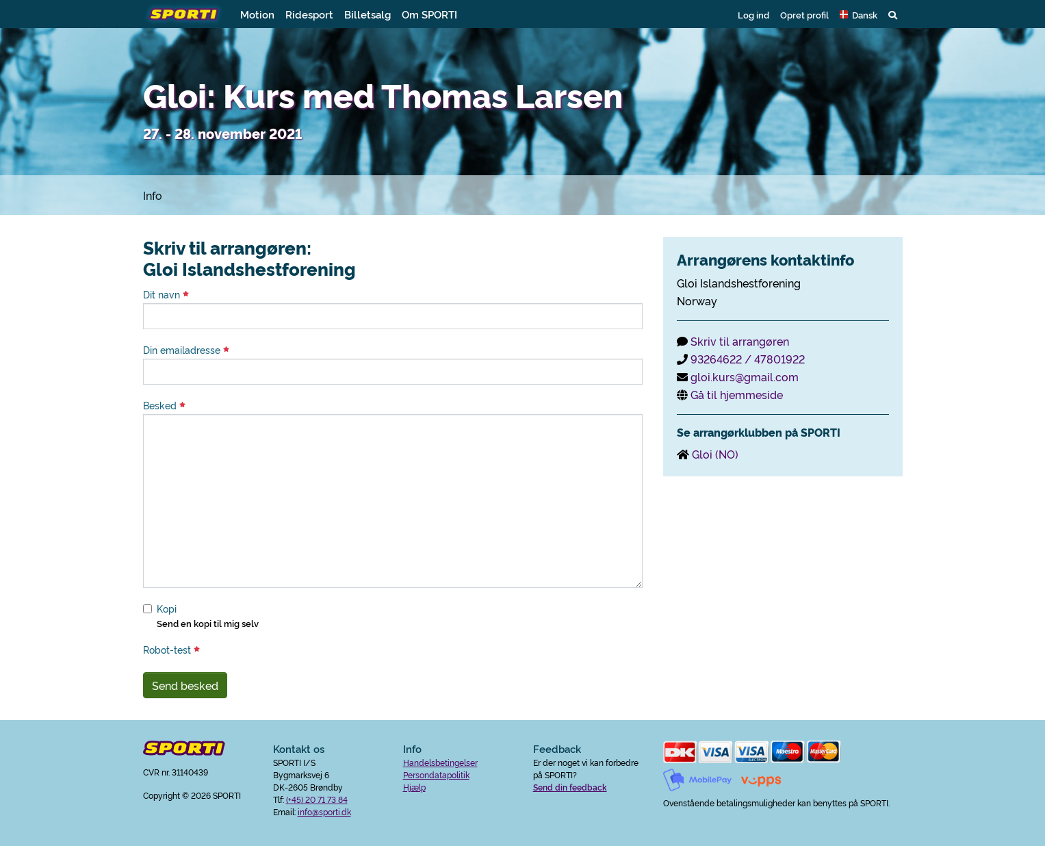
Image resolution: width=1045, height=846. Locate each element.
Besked (164, 405)
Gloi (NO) (715, 453)
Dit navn (166, 294)
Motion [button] (257, 14)
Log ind (753, 14)
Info (152, 195)
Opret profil (804, 14)
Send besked (185, 685)
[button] (858, 14)
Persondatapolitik (436, 774)
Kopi (167, 608)
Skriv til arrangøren (740, 340)
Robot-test (171, 649)
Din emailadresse (186, 350)
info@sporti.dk (324, 811)
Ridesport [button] (309, 14)
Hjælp (414, 787)
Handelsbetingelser (440, 762)
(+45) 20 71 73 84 (317, 799)
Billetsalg (367, 14)
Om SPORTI (429, 14)
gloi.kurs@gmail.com (745, 376)
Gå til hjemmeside (737, 394)
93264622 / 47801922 (748, 358)
